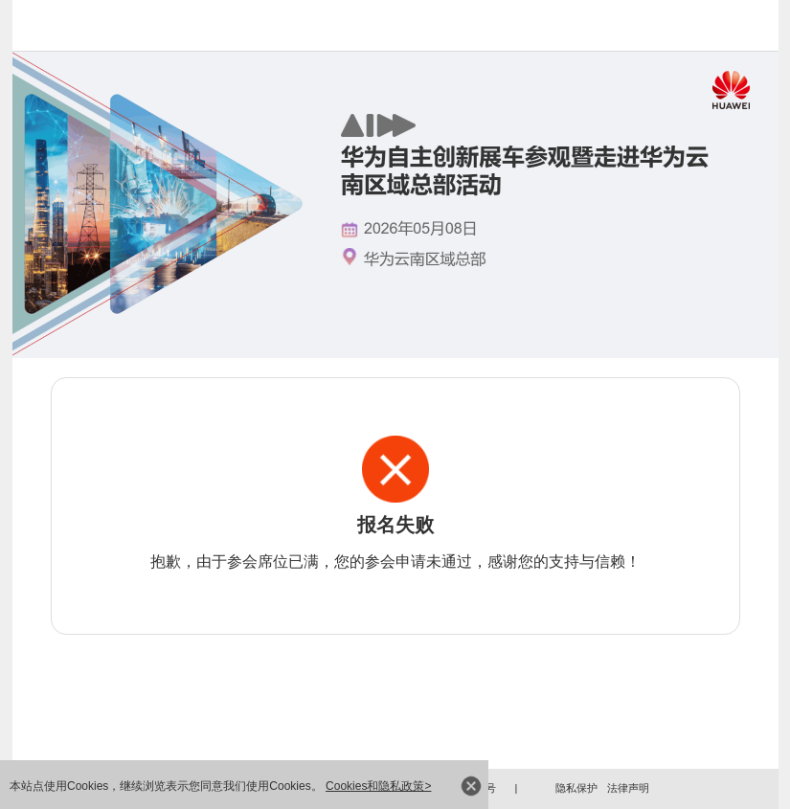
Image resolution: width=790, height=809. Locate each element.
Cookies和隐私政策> (378, 786)
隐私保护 (576, 788)
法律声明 (628, 788)
